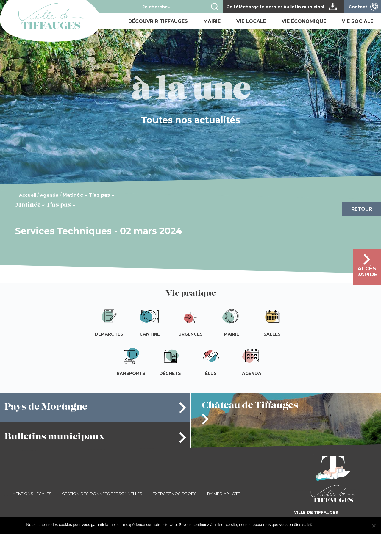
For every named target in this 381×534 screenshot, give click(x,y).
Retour (361, 209)
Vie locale (251, 21)
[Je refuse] (374, 526)
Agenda (49, 195)
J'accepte (327, 524)
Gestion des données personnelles (102, 493)
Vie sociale (357, 21)
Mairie (212, 21)
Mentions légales (31, 493)
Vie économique (304, 21)
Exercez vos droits (175, 493)
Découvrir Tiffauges (158, 21)
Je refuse (347, 524)
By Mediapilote (223, 493)
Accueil (27, 195)
